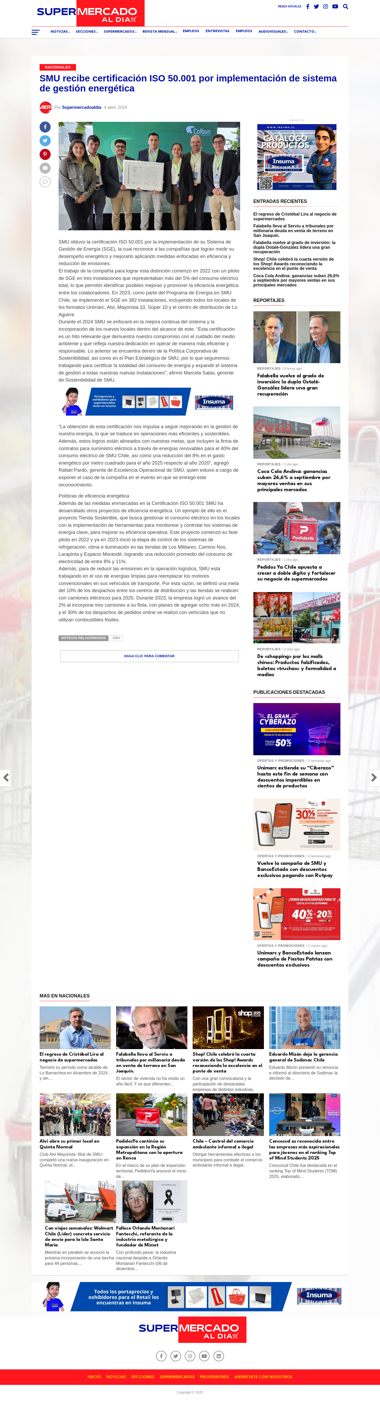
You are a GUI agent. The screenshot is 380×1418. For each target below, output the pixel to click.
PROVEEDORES (214, 1377)
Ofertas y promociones (281, 761)
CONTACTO (304, 31)
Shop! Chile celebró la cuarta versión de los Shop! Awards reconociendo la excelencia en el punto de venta (293, 264)
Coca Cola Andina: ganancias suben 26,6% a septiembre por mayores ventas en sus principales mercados (296, 280)
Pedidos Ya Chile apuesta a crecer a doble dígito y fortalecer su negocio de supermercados (296, 573)
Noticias (59, 31)
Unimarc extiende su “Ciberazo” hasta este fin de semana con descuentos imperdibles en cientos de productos (295, 777)
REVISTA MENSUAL (158, 31)
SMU (116, 638)
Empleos (244, 31)
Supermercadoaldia (81, 107)
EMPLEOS (191, 31)
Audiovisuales (272, 31)
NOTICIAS (116, 1377)
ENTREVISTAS (218, 31)
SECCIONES (86, 31)
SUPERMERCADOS (119, 31)
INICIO (94, 1377)
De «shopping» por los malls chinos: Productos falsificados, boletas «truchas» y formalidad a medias (296, 666)
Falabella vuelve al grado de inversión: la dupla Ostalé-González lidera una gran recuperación (294, 247)
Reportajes (269, 369)
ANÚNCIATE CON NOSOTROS (263, 1377)
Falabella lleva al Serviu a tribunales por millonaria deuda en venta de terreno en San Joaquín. (293, 230)
